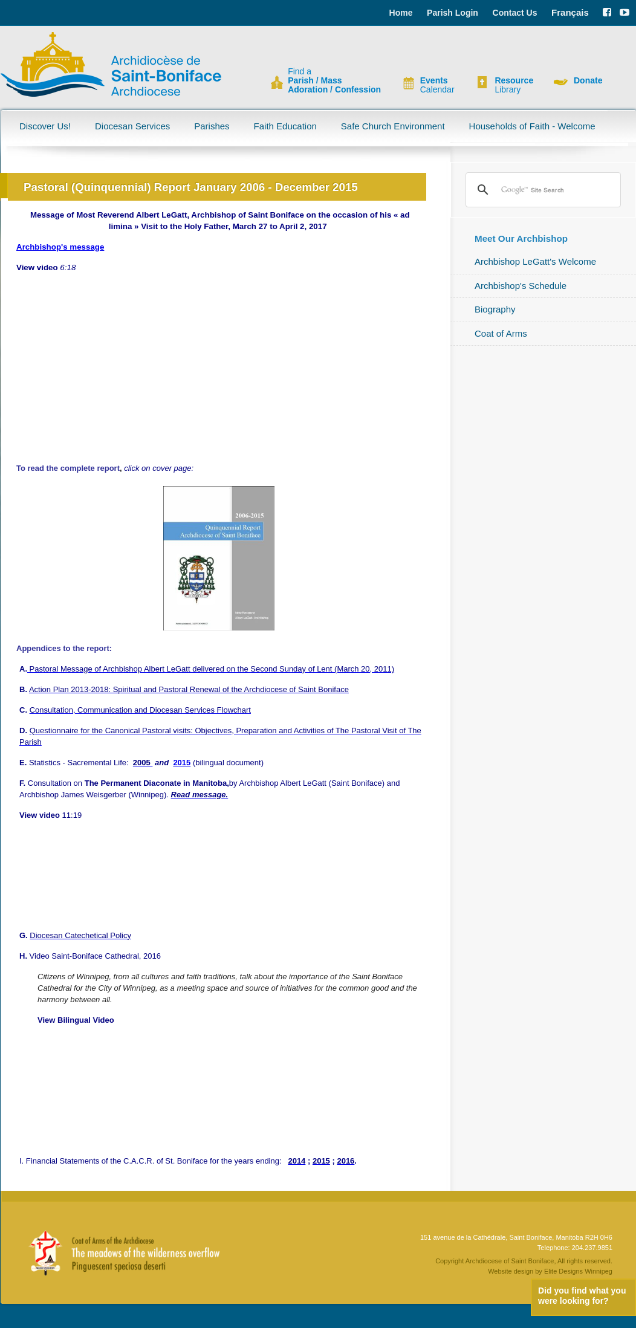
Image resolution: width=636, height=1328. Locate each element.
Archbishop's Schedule (520, 285)
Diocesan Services (132, 126)
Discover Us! (45, 126)
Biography (495, 309)
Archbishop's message (60, 246)
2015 (181, 762)
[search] (541, 190)
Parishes (211, 126)
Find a (334, 80)
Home (401, 13)
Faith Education (285, 126)
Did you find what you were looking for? (582, 1296)
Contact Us (515, 13)
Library (514, 85)
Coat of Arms (501, 333)
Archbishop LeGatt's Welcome (535, 261)
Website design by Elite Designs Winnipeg (550, 1271)
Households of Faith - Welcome (532, 126)
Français (570, 12)
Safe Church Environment (393, 126)
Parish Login (452, 13)
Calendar (437, 85)
